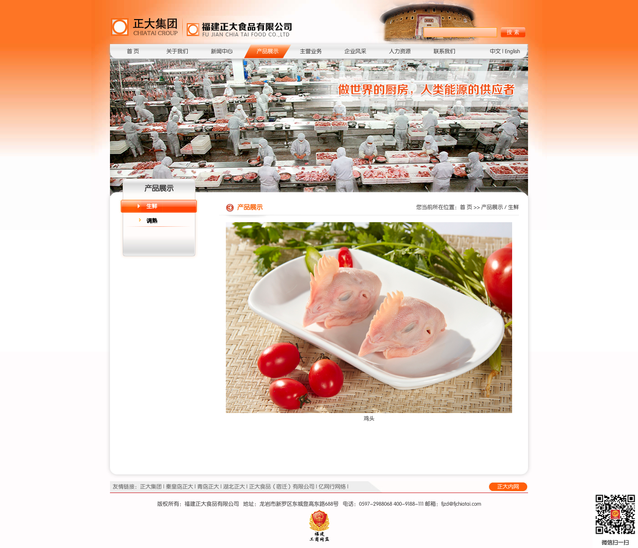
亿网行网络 (332, 486)
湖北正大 (234, 486)
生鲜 (151, 206)
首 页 (133, 51)
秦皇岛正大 (179, 486)
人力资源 (400, 51)
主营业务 (311, 51)
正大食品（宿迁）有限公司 (281, 486)
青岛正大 (208, 486)
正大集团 (151, 486)
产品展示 (268, 51)
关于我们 (177, 51)
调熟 (151, 221)
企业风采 (355, 51)
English (512, 51)
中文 (495, 51)
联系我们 (444, 51)
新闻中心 (222, 51)
